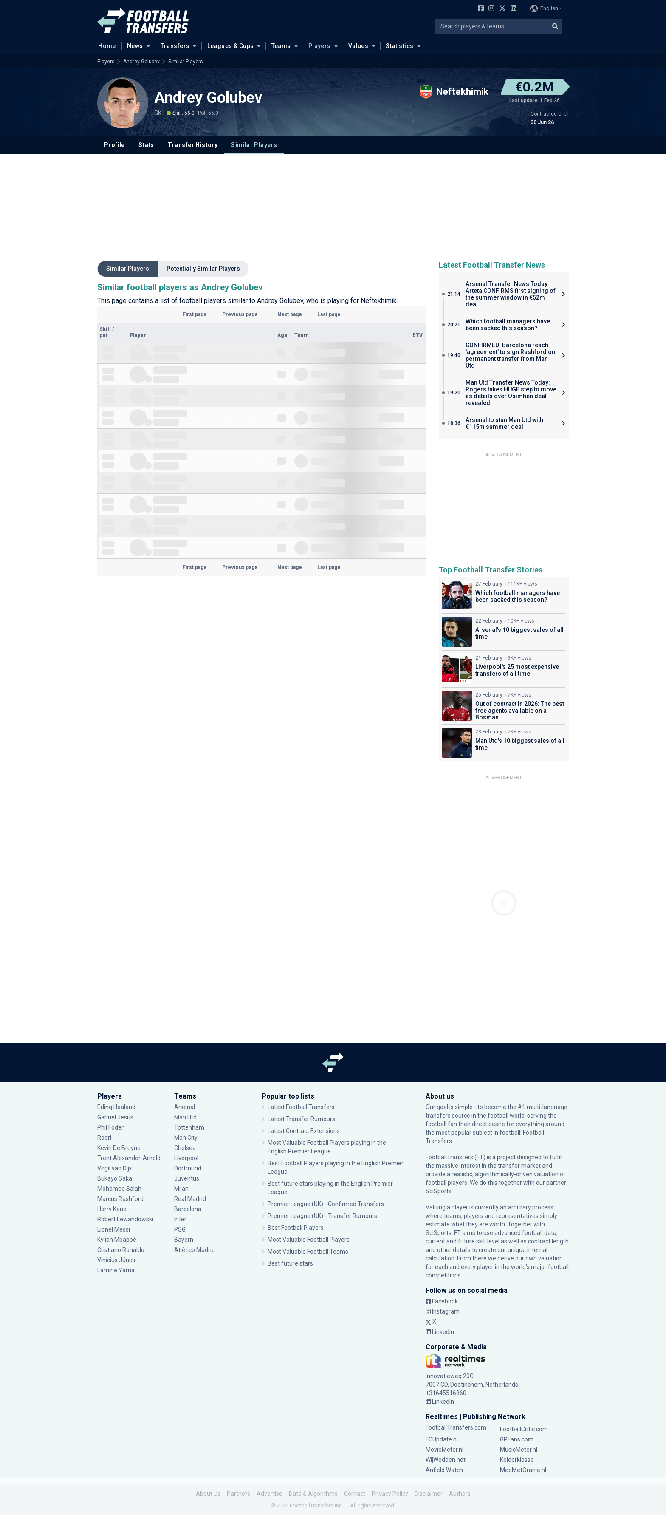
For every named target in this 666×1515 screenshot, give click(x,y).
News (135, 45)
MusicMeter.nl (518, 1449)
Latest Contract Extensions (304, 1130)
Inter (180, 1219)
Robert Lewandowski (125, 1219)
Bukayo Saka (114, 1178)
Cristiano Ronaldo (120, 1249)
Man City (186, 1137)
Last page (329, 314)
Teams (281, 45)
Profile (114, 145)
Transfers (175, 45)
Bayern (183, 1239)
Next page (289, 314)
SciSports (439, 1191)
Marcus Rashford (120, 1198)
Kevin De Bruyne (119, 1147)
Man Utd (185, 1117)
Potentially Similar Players (203, 268)
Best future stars (290, 1263)
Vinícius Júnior (116, 1260)
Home (104, 45)
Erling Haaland (116, 1107)
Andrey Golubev (141, 62)
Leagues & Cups (230, 45)
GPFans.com (516, 1439)
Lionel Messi (114, 1229)
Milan (181, 1188)
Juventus (186, 1178)
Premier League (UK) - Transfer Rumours (322, 1215)
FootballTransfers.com (456, 1427)
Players (319, 45)
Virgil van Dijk (114, 1168)
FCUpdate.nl (442, 1439)
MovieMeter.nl (444, 1449)
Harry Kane (112, 1209)
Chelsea (185, 1147)
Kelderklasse (517, 1459)
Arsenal (184, 1107)
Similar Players (185, 62)
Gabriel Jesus (115, 1117)
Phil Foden (111, 1127)
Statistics (399, 45)
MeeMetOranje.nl (523, 1470)
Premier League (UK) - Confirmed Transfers (326, 1204)
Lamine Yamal (116, 1270)
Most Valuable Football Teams (308, 1251)
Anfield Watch (444, 1470)
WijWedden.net (446, 1459)
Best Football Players (296, 1227)
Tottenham (189, 1127)
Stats (146, 145)
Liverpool (186, 1158)
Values (358, 45)
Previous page (240, 314)
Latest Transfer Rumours (301, 1119)
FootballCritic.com (524, 1429)
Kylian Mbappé (116, 1239)
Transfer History (192, 145)
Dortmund (187, 1168)
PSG (180, 1229)
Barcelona (187, 1209)
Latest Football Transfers (301, 1107)
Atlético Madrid (194, 1249)
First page (195, 314)
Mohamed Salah (119, 1188)
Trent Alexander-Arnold (129, 1158)
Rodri (104, 1137)
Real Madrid (190, 1198)
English (544, 8)
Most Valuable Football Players (309, 1239)
